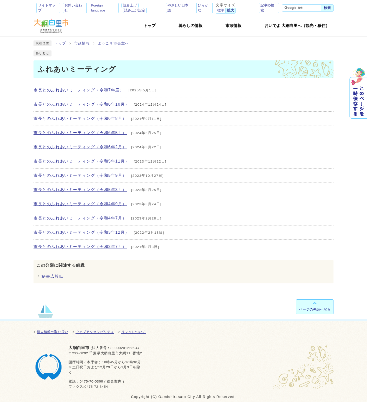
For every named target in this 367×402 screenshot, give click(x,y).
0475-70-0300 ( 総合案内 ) (102, 381)
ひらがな (203, 7)
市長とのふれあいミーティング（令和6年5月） (80, 133)
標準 (220, 10)
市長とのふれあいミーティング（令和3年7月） (80, 246)
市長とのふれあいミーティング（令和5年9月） (80, 175)
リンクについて (133, 332)
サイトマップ (47, 7)
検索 (327, 8)
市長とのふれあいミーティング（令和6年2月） (80, 147)
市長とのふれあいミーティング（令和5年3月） (80, 190)
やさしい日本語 (178, 7)
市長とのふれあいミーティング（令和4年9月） (80, 204)
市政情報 (82, 43)
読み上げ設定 (134, 10)
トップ (60, 43)
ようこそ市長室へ (113, 43)
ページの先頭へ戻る (314, 309)
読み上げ (130, 5)
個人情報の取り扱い (52, 332)
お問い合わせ (73, 7)
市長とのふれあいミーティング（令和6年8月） (80, 118)
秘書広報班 (53, 276)
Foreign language (98, 7)
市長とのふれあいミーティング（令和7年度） (79, 90)
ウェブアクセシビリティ (95, 332)
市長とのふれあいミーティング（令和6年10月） (82, 104)
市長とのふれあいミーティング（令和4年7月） (80, 218)
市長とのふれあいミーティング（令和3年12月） (82, 232)
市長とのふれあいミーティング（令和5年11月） (82, 161)
